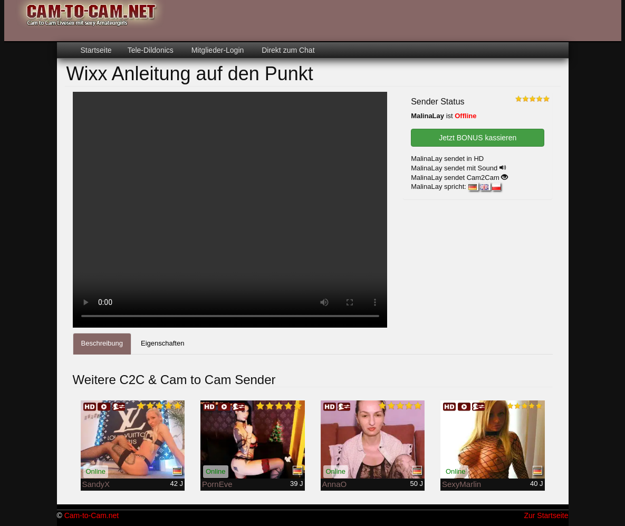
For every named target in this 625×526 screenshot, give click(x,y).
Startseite (96, 50)
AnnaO (334, 484)
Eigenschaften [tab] (162, 343)
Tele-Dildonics (151, 50)
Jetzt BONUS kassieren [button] (477, 137)
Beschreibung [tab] (102, 343)
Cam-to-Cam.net (91, 515)
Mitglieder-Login (216, 50)
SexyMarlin (461, 484)
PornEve (217, 484)
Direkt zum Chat (286, 50)
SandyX (96, 484)
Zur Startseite (546, 515)
